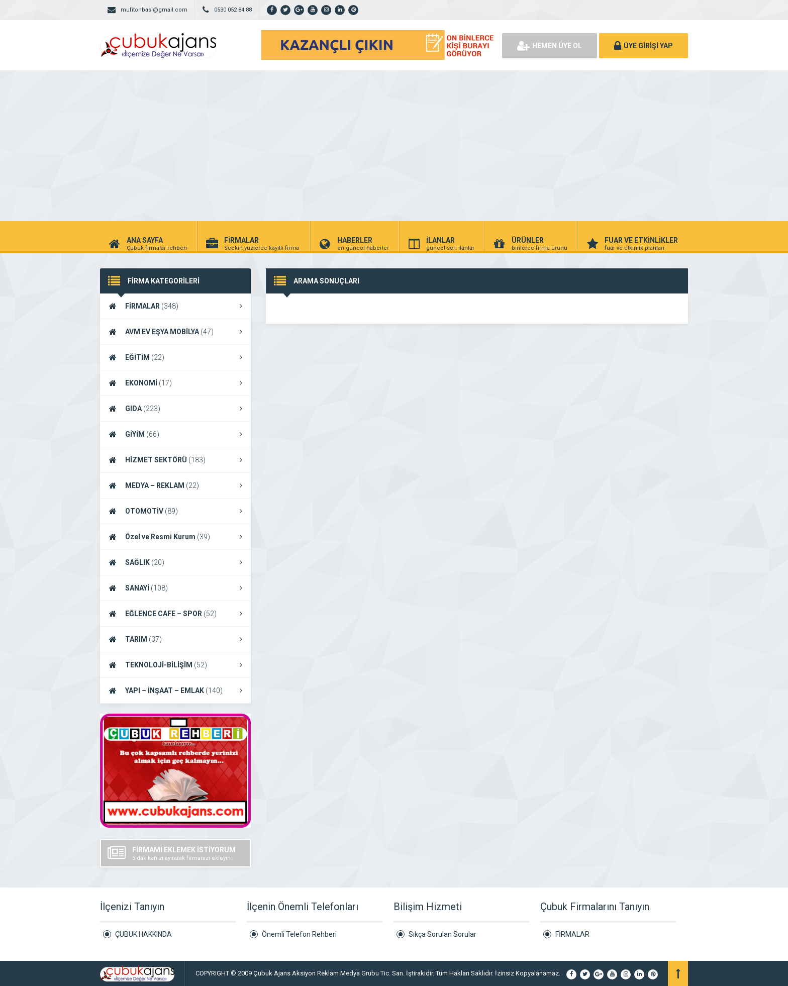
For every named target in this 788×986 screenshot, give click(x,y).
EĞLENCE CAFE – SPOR (175, 613)
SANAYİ (175, 588)
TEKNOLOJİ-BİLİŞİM (175, 664)
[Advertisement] (394, 145)
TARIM (175, 639)
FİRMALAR (175, 306)
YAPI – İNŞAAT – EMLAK (175, 690)
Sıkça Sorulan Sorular (442, 934)
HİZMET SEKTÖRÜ (175, 459)
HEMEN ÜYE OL (549, 45)
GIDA (175, 408)
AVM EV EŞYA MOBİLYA (175, 331)
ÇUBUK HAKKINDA (143, 934)
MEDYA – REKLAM (175, 485)
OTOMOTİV (175, 511)
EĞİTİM (175, 357)
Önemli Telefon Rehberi (299, 934)
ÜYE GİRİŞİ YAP (643, 45)
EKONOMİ (175, 383)
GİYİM (175, 434)
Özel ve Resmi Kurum (175, 536)
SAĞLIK (175, 562)
